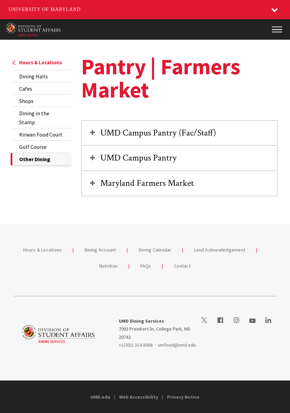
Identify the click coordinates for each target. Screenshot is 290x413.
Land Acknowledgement (219, 250)
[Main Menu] (277, 29)
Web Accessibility (138, 397)
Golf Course (33, 146)
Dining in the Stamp (34, 118)
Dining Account (100, 250)
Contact (182, 266)
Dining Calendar (155, 250)
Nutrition (108, 266)
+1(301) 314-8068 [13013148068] (136, 345)
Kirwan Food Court (41, 134)
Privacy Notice (183, 397)
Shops (26, 101)
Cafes (25, 88)
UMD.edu (100, 397)
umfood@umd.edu (177, 345)
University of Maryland (45, 9)
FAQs (145, 266)
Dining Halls (33, 76)
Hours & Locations (37, 62)
